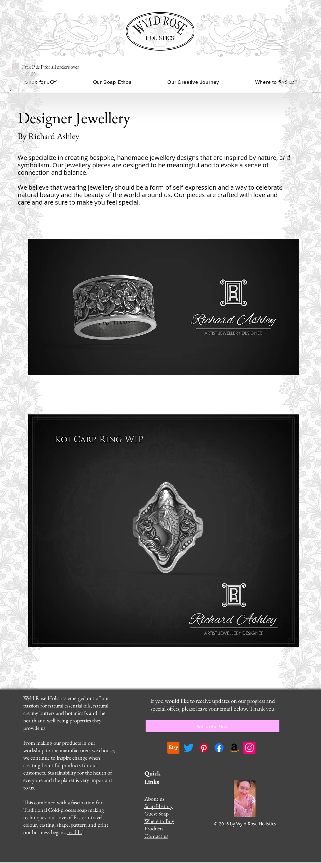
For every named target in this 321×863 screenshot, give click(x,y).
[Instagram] (249, 748)
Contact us (156, 835)
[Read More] (152, 89)
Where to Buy (159, 821)
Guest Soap (156, 813)
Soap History (158, 806)
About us (154, 798)
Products (154, 828)
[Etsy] (173, 748)
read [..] (75, 832)
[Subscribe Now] (212, 726)
